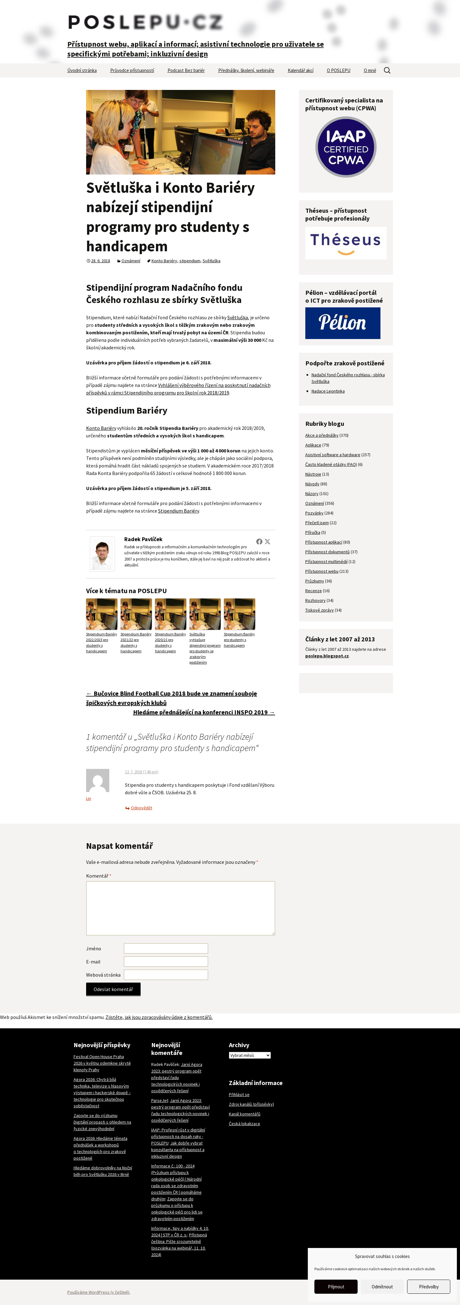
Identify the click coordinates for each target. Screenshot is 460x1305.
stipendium (189, 261)
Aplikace (313, 445)
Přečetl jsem (317, 522)
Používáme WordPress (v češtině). (98, 1292)
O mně (370, 70)
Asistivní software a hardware (332, 454)
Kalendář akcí (300, 70)
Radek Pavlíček (143, 539)
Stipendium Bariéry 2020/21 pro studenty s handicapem (170, 642)
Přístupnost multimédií (326, 561)
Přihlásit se (239, 1094)
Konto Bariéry (164, 261)
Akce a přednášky (322, 435)
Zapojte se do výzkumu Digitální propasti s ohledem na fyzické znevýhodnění (102, 1122)
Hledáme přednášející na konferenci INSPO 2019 (204, 712)
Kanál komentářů (245, 1114)
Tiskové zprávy (319, 610)
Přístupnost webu (322, 571)
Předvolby (429, 1287)
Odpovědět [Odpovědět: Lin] (141, 808)
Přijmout (336, 1287)
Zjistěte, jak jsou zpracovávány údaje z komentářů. (159, 1017)
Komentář (98, 876)
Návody (312, 484)
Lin (88, 798)
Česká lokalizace (244, 1123)
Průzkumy (314, 581)
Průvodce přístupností (132, 70)
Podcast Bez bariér (186, 70)
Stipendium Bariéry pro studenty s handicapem (239, 640)
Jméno (93, 948)
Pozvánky (314, 513)
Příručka (312, 532)
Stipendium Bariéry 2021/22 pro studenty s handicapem (136, 642)
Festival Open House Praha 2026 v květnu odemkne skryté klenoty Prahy (102, 1063)
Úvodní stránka (82, 70)
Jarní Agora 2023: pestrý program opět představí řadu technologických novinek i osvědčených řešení (176, 1078)
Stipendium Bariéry (178, 511)
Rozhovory (315, 600)
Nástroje (313, 474)
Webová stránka (103, 975)
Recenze (313, 590)
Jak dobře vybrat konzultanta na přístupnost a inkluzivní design (177, 1149)
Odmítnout (382, 1287)
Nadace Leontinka (328, 391)
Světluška (211, 261)
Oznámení (130, 261)
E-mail (93, 961)
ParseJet (159, 1100)
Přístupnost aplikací (323, 542)
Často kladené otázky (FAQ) (331, 464)
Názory (311, 493)
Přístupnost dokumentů (327, 552)
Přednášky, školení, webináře (246, 70)
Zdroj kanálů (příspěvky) (251, 1104)
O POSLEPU (338, 70)
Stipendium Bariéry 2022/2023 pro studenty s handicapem (101, 642)
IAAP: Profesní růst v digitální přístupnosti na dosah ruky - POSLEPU (178, 1136)
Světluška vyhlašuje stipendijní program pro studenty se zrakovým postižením (205, 648)
